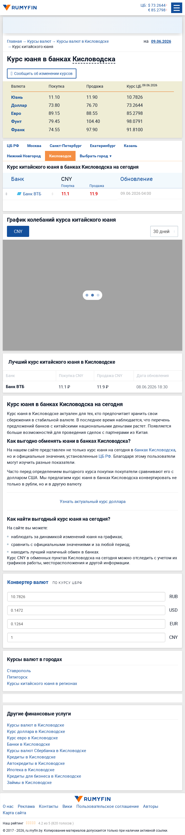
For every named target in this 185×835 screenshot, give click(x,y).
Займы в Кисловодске (29, 782)
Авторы (150, 806)
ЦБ (143, 5)
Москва (34, 145)
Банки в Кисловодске (28, 744)
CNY (173, 637)
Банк (17, 179)
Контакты (48, 806)
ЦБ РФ (13, 145)
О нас (8, 806)
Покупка (67, 186)
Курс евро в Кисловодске (32, 737)
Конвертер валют (27, 582)
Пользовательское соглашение (107, 806)
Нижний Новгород (24, 156)
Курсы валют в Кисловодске (35, 724)
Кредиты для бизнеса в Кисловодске (44, 775)
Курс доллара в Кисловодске (36, 731)
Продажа (96, 186)
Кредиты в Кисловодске (31, 756)
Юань (17, 97)
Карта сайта (14, 812)
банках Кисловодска (154, 449)
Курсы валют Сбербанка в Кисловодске (46, 750)
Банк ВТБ (29, 193)
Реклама (26, 806)
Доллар (19, 105)
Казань (130, 145)
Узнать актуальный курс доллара (93, 501)
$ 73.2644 (157, 5)
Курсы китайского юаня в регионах (42, 683)
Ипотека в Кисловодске (30, 769)
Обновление (136, 179)
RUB (173, 596)
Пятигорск (17, 676)
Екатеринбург (103, 145)
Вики (67, 806)
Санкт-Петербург (66, 145)
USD (173, 610)
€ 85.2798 (157, 10)
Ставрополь (19, 670)
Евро (16, 113)
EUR (174, 623)
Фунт (16, 121)
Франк (18, 129)
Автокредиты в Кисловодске (36, 763)
